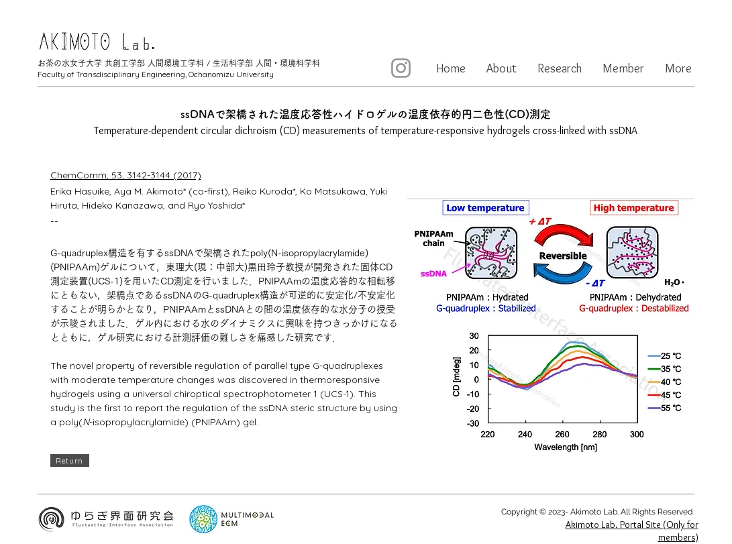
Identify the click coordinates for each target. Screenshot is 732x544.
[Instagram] (401, 68)
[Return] (69, 460)
